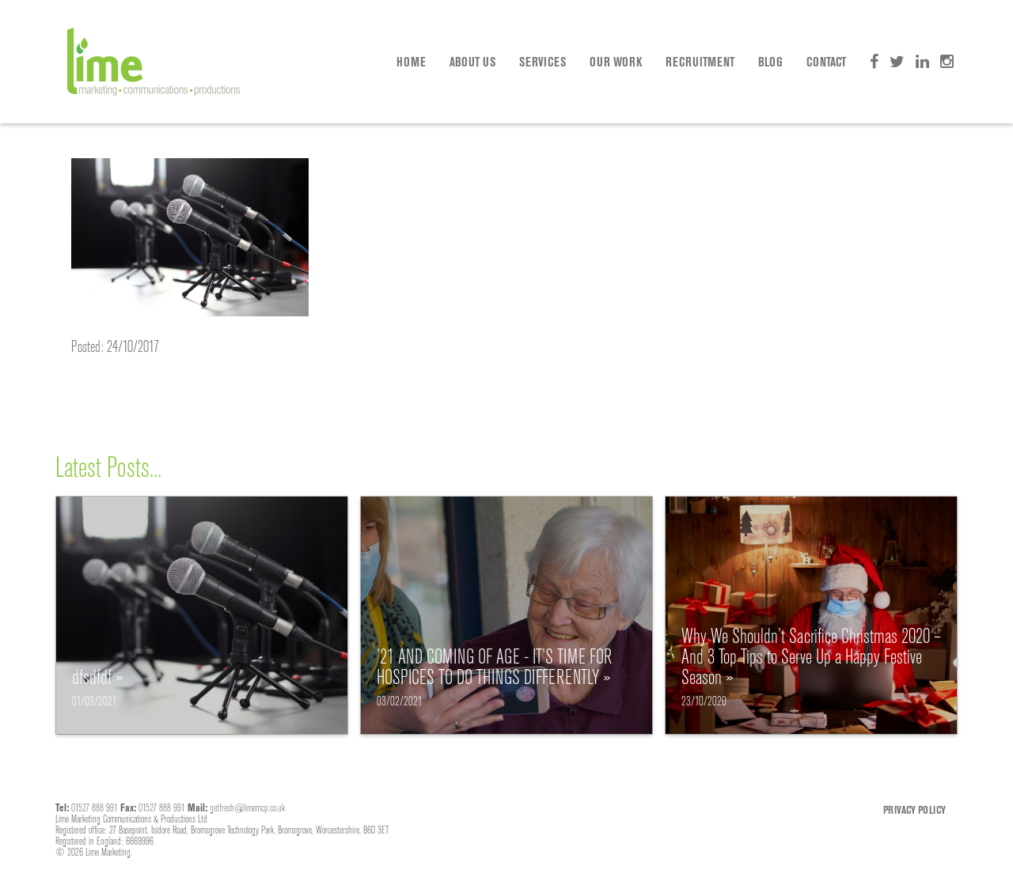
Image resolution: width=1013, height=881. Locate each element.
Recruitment (700, 62)
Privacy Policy (914, 810)
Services (542, 62)
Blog (770, 62)
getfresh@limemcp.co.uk (247, 807)
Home (411, 62)
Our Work (616, 62)
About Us (472, 62)
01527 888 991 (94, 807)
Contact (826, 62)
